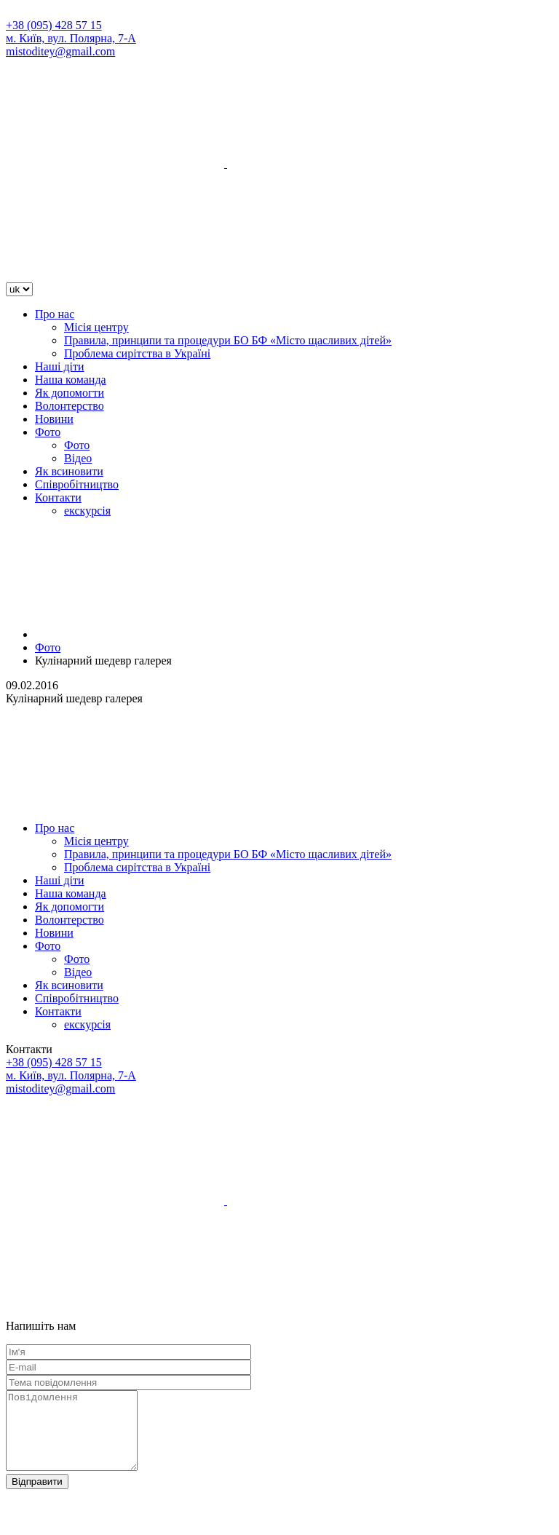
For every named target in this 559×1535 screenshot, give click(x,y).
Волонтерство (69, 406)
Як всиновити (69, 471)
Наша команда (70, 379)
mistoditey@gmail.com (60, 51)
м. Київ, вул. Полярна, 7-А (71, 38)
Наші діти (59, 366)
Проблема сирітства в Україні (137, 353)
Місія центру (96, 327)
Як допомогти (69, 392)
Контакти (58, 497)
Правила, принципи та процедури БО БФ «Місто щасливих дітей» (228, 340)
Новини (54, 419)
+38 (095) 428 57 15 (54, 25)
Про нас (54, 314)
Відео (78, 458)
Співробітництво (77, 484)
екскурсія (87, 510)
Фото (47, 432)
